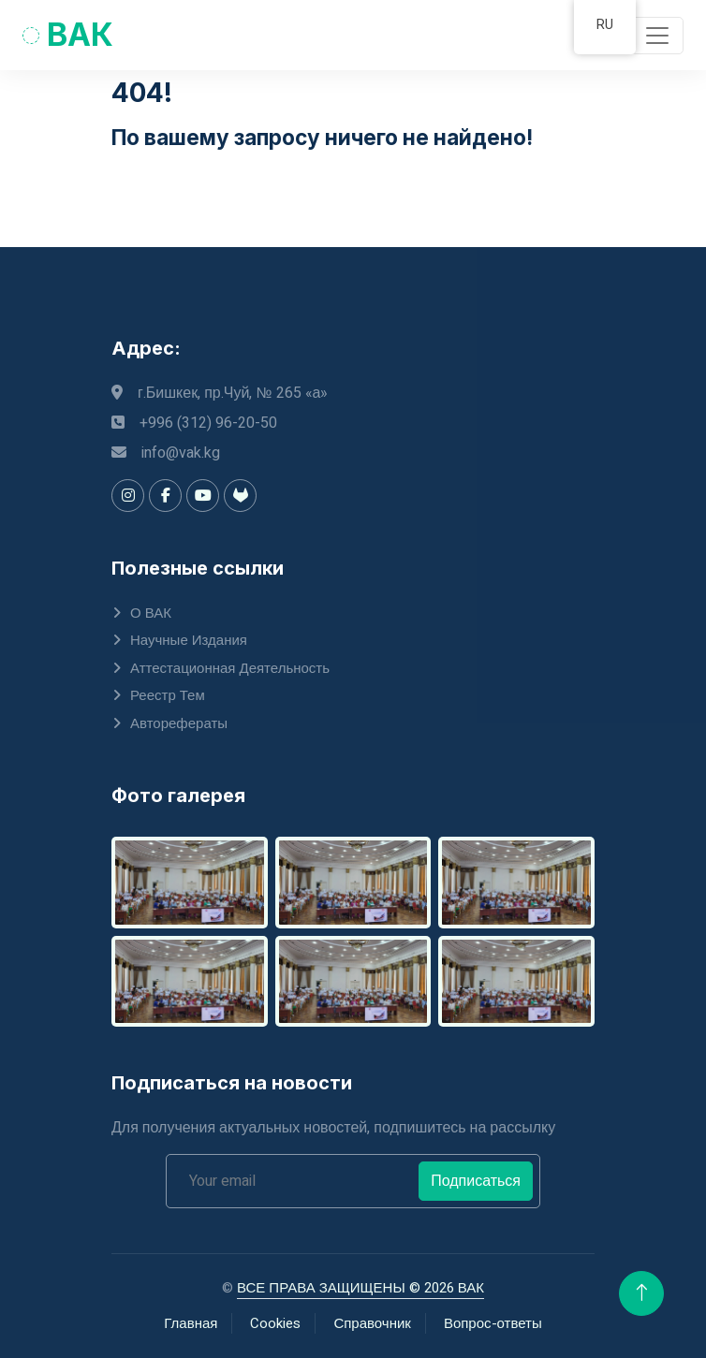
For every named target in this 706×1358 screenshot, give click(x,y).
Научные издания (188, 640)
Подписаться (476, 1181)
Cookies (275, 1323)
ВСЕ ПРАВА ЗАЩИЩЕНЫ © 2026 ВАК (360, 1288)
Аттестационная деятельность (230, 668)
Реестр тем (167, 695)
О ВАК (150, 613)
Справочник (372, 1323)
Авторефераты (179, 723)
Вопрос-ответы (493, 1323)
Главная (190, 1323)
